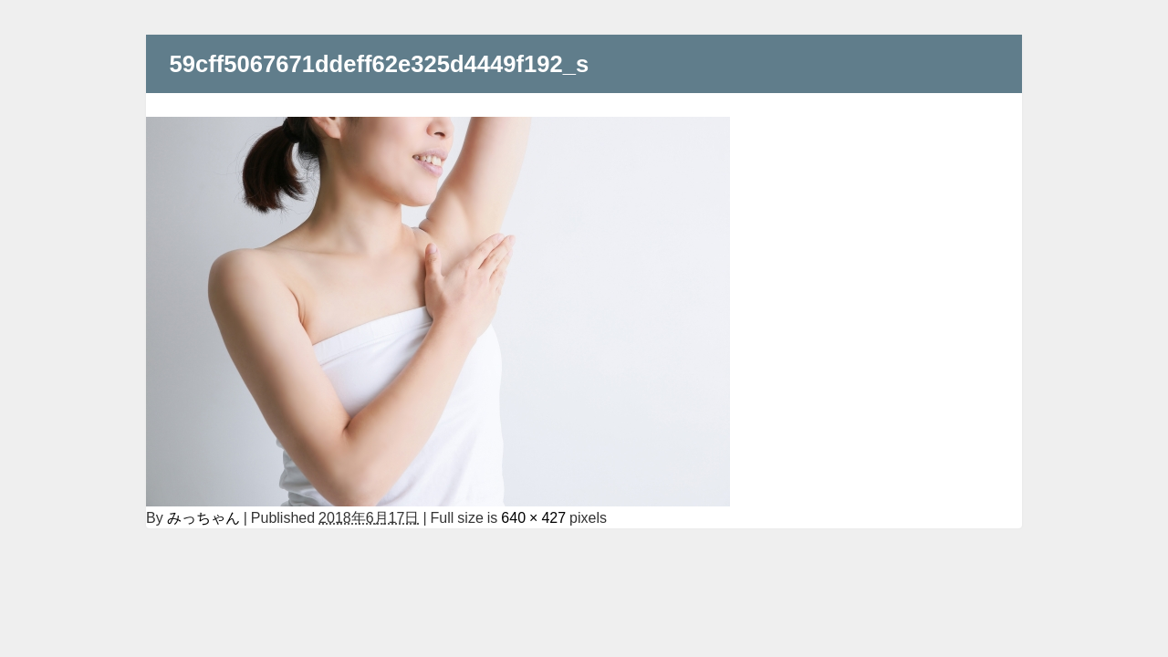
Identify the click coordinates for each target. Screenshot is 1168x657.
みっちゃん (203, 517)
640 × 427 (533, 517)
